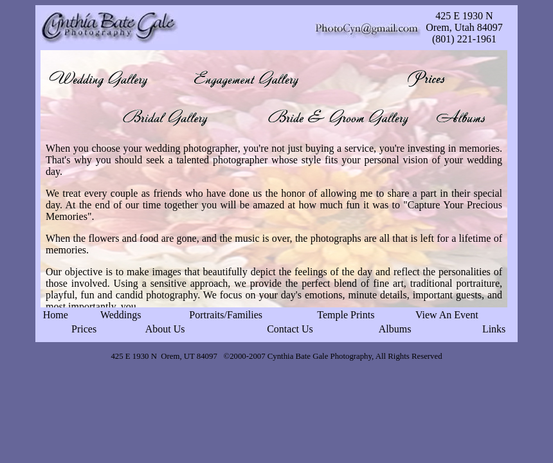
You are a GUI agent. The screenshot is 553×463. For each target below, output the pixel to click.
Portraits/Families (225, 314)
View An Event (446, 314)
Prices (83, 328)
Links (493, 328)
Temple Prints (345, 314)
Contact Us (290, 328)
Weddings (120, 314)
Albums (395, 328)
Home (55, 314)
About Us (165, 328)
